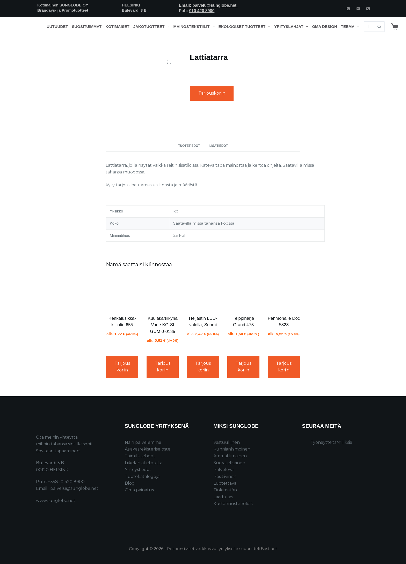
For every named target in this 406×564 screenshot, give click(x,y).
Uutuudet (57, 26)
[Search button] (379, 26)
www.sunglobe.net (55, 500)
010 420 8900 (201, 11)
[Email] (358, 8)
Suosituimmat (87, 26)
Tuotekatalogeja (142, 476)
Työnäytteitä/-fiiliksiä (331, 442)
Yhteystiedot (138, 469)
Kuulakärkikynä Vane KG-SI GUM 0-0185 (162, 325)
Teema (351, 26)
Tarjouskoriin (211, 93)
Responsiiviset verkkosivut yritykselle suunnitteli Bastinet (222, 548)
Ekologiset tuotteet (245, 26)
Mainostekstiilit (195, 26)
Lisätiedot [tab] (218, 146)
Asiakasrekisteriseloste (147, 449)
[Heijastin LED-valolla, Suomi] (203, 292)
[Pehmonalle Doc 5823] (283, 292)
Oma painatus (139, 489)
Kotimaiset (117, 26)
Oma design (324, 26)
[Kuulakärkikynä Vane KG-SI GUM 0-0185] (162, 292)
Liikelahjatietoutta (143, 462)
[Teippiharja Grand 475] (243, 292)
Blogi (130, 483)
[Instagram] (348, 8)
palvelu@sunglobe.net (215, 5)
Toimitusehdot (140, 455)
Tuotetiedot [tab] (189, 146)
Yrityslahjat (292, 26)
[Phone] (368, 8)
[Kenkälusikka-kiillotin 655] (122, 292)
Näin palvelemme (143, 442)
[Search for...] (369, 26)
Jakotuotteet (152, 26)
